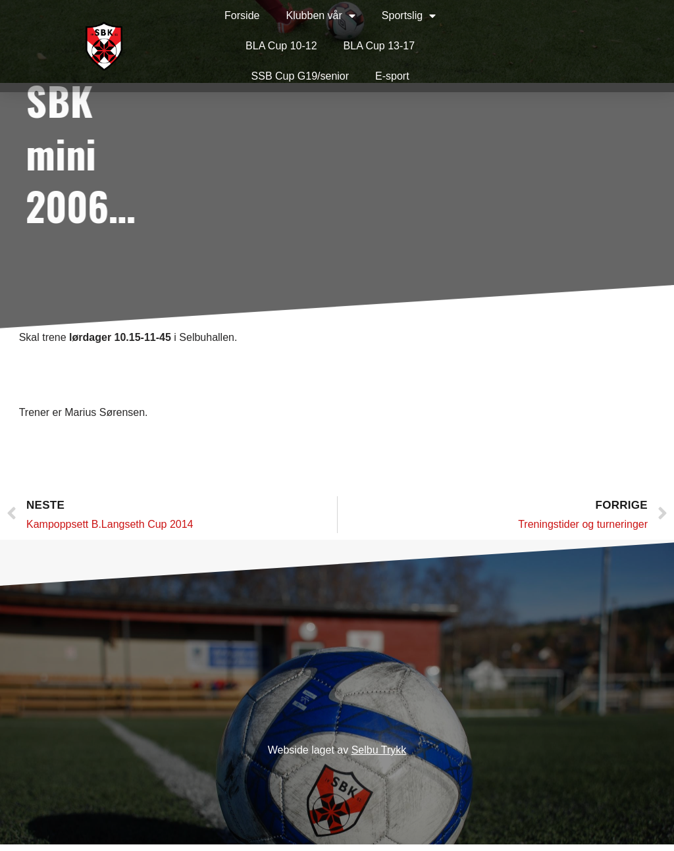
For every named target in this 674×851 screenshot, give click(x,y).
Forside (215, 15)
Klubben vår (294, 16)
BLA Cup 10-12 (255, 45)
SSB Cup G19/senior (274, 76)
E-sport (366, 76)
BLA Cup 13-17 (353, 45)
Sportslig (382, 16)
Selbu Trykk (379, 756)
